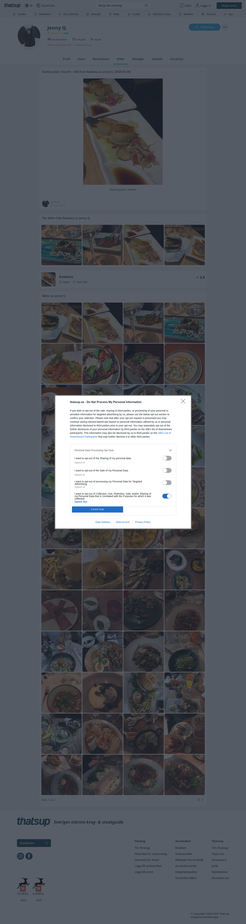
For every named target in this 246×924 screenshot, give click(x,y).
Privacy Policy (143, 522)
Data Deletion (103, 522)
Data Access (123, 522)
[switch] (167, 458)
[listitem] (123, 450)
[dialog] (123, 462)
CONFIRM (97, 509)
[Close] (184, 402)
